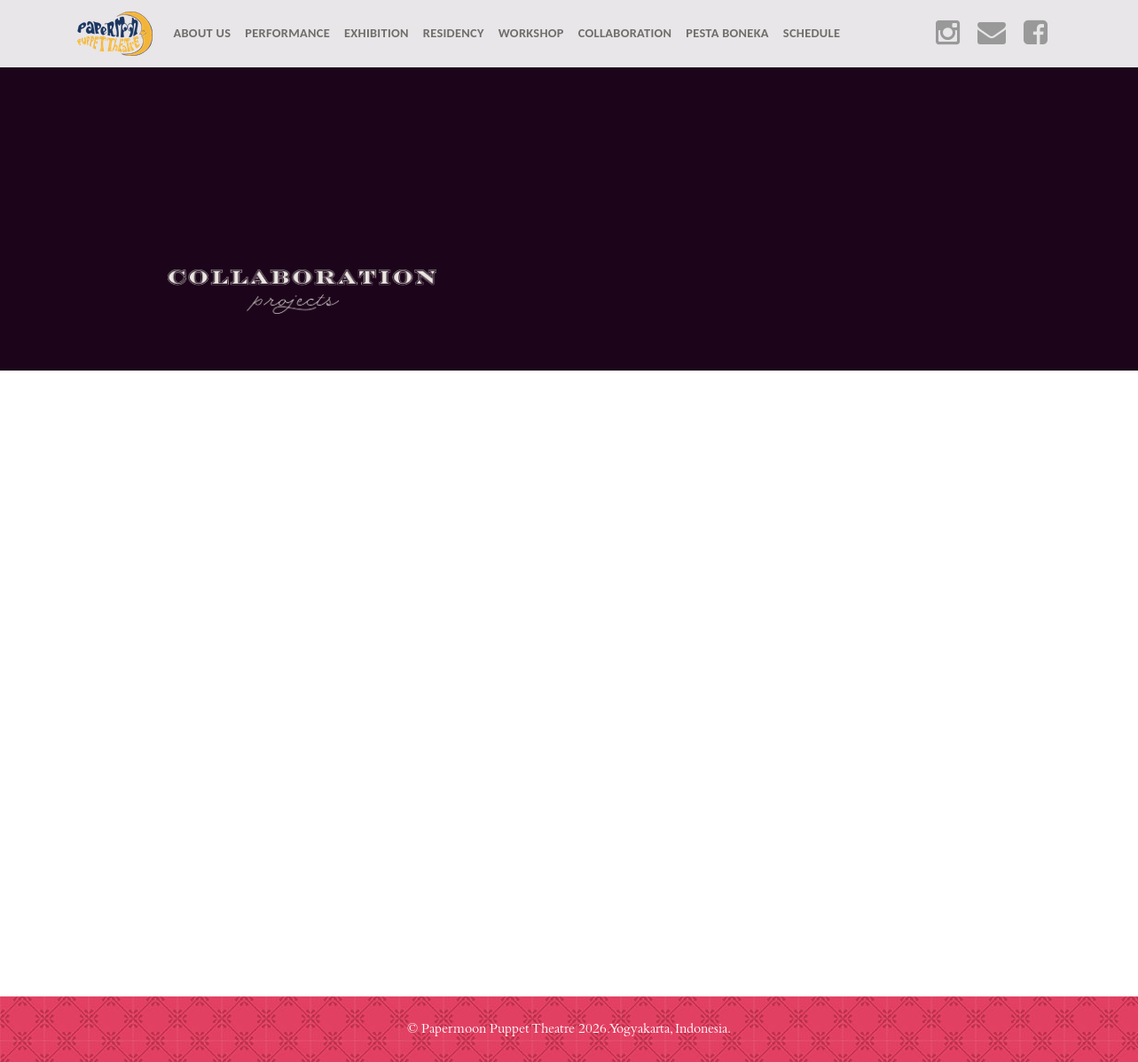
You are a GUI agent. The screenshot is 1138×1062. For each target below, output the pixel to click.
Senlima (284, 615)
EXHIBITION (376, 33)
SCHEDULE (811, 33)
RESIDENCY (453, 33)
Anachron (853, 615)
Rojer (788, 444)
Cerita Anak (337, 444)
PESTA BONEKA (727, 33)
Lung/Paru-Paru (1013, 444)
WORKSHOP (531, 33)
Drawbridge (563, 444)
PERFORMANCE (287, 33)
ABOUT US (206, 32)
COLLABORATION (625, 33)
